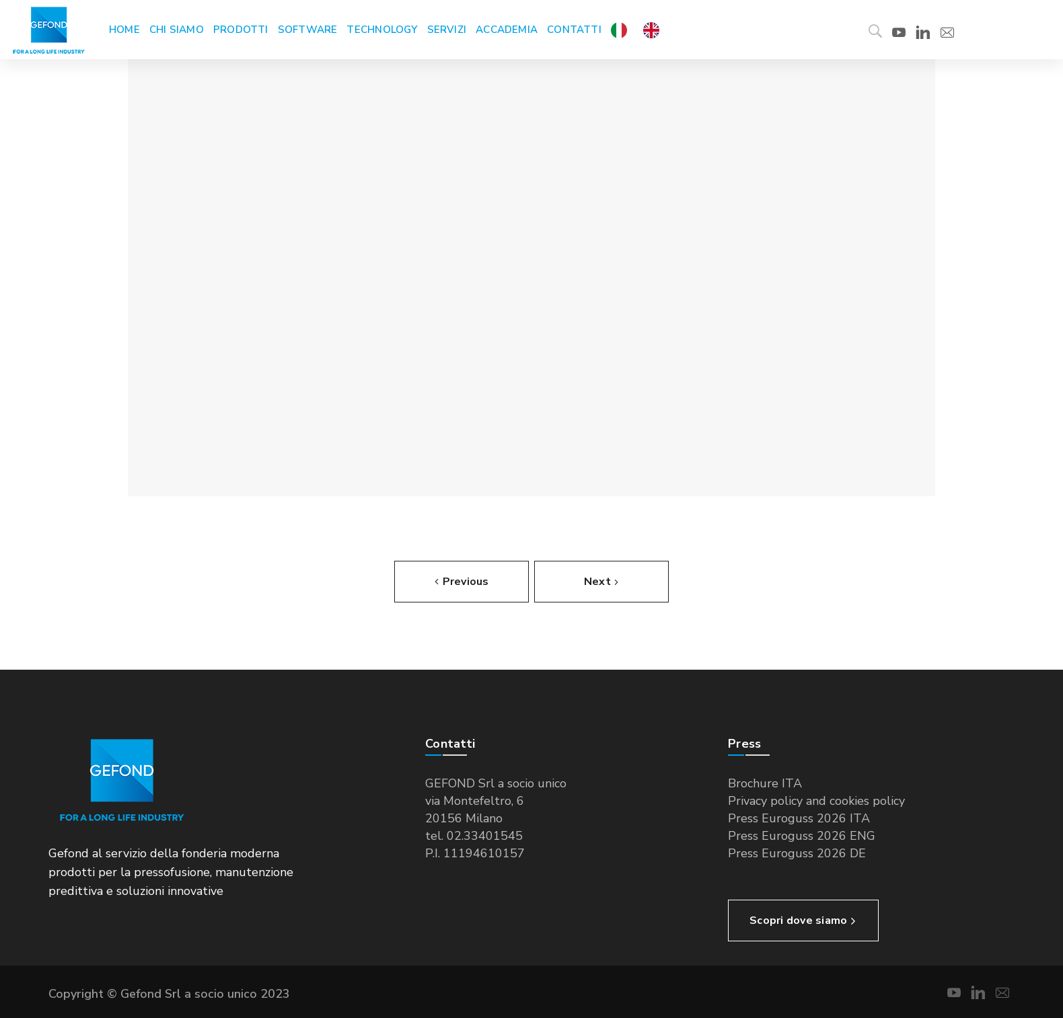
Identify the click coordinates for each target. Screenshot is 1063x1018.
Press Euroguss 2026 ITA (799, 818)
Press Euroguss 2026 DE (797, 853)
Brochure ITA (765, 783)
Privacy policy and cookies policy (816, 801)
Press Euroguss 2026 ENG (801, 836)
